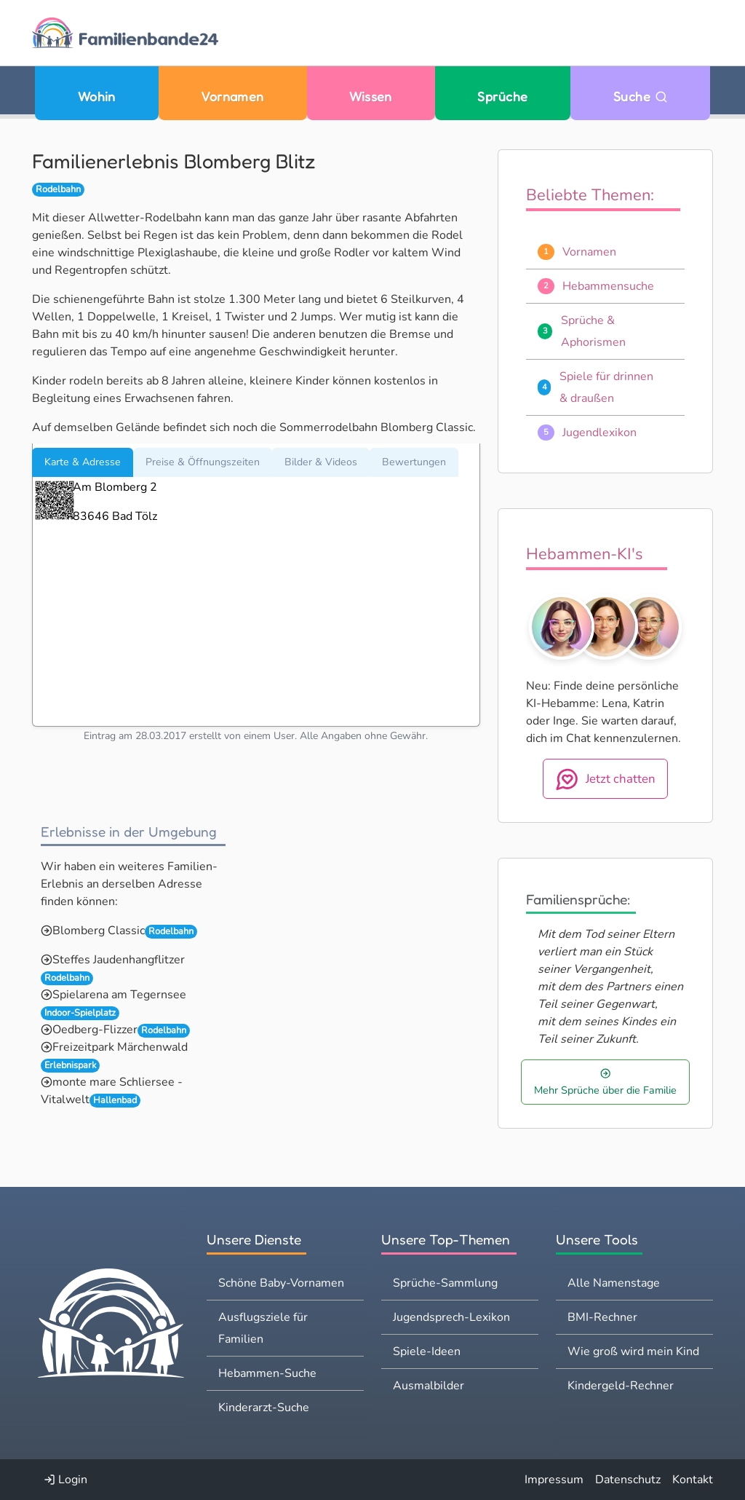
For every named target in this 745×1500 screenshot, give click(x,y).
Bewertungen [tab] (414, 462)
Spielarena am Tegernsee (119, 995)
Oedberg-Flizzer (95, 1030)
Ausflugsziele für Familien (263, 1328)
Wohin (97, 96)
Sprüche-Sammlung (445, 1283)
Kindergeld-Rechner (620, 1386)
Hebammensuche (608, 286)
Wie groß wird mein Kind (633, 1351)
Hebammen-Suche (267, 1373)
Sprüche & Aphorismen (593, 331)
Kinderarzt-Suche (263, 1408)
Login (65, 1480)
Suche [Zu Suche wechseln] (640, 96)
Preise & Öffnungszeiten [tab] (203, 462)
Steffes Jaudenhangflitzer (118, 960)
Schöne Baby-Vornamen (281, 1283)
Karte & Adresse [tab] (82, 462)
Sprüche (502, 96)
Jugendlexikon (599, 433)
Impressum (554, 1480)
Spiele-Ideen (427, 1351)
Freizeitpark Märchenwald (120, 1047)
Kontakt (692, 1480)
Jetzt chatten (605, 779)
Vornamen (232, 96)
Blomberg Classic (98, 931)
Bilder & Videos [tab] (320, 462)
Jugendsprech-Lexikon (451, 1317)
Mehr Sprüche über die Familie (605, 1082)
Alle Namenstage (613, 1283)
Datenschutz (628, 1480)
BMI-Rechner (602, 1317)
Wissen (370, 96)
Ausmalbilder (428, 1386)
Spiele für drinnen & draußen (606, 387)
